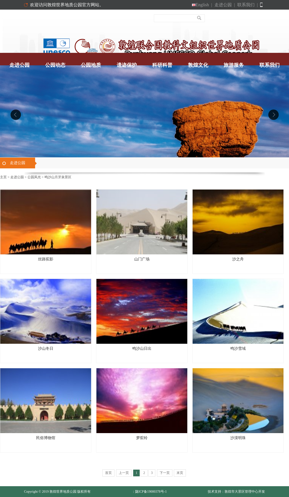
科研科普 (162, 65)
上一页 (124, 473)
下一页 (165, 473)
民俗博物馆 (45, 438)
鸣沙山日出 (141, 348)
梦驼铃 (142, 438)
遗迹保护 (127, 65)
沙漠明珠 (238, 438)
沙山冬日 (45, 348)
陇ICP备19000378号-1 (151, 491)
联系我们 (247, 4)
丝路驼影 (45, 259)
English (202, 4)
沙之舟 (238, 259)
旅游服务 (234, 65)
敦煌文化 (198, 65)
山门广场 (142, 259)
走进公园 (224, 4)
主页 (3, 177)
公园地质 (91, 65)
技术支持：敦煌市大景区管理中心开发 (236, 491)
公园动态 (55, 65)
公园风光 (34, 177)
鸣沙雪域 (238, 348)
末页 (179, 473)
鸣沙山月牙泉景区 (57, 177)
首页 (108, 473)
